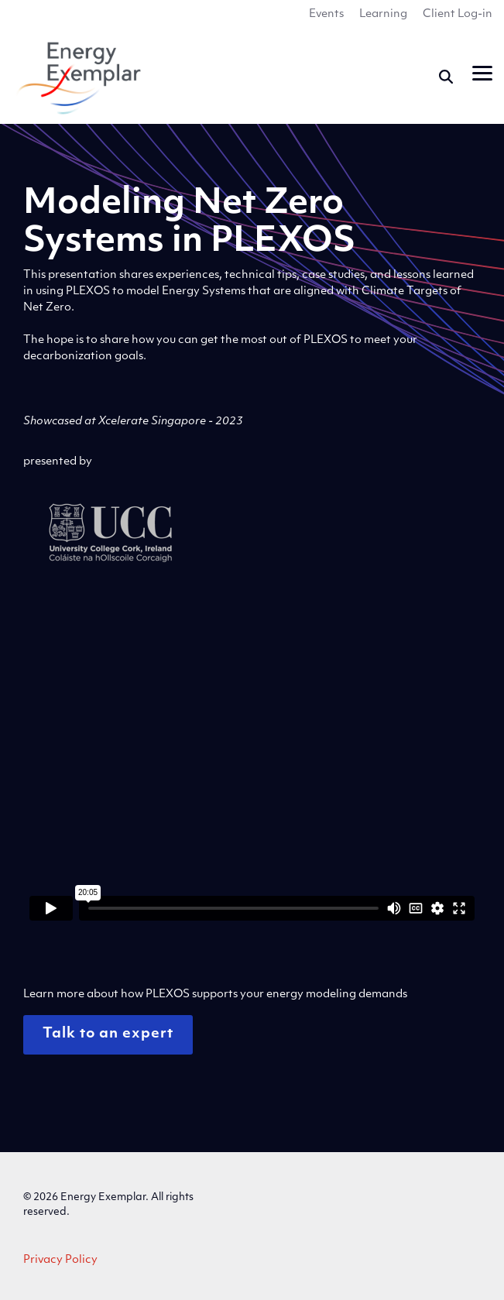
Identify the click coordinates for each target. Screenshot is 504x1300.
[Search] (446, 76)
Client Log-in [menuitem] (457, 14)
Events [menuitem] (326, 14)
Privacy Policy (60, 1260)
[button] (482, 72)
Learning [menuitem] (383, 14)
